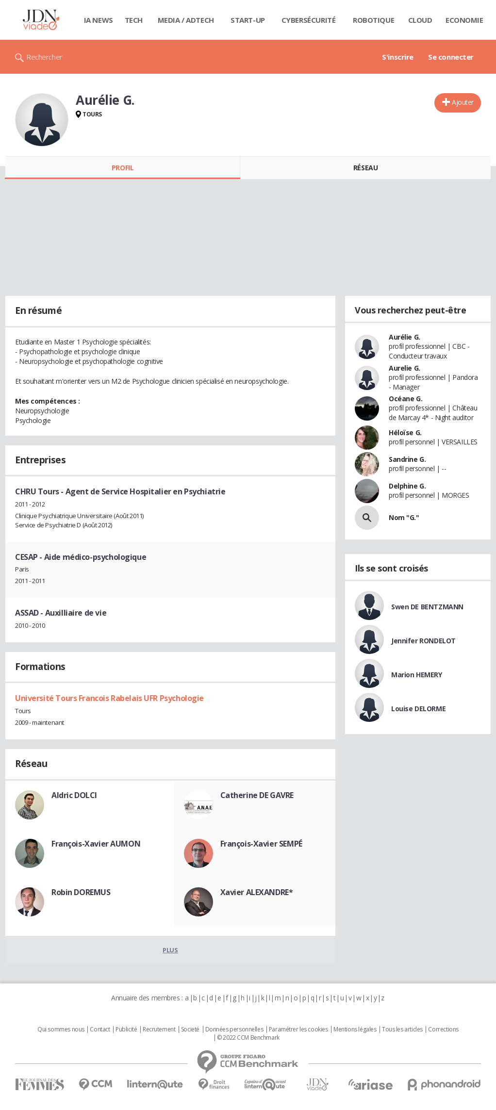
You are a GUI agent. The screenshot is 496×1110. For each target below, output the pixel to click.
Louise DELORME (418, 708)
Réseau (365, 167)
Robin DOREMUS (81, 892)
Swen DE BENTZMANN (427, 606)
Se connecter (451, 57)
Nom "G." (404, 517)
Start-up (248, 20)
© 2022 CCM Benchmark (248, 1037)
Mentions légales (354, 1029)
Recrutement (159, 1029)
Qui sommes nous (60, 1029)
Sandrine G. (407, 459)
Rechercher (44, 57)
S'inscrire (397, 57)
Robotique (373, 20)
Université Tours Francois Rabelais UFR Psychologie (109, 698)
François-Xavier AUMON (95, 843)
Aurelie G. (404, 368)
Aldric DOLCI (74, 795)
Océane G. (405, 398)
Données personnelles (234, 1029)
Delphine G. (407, 485)
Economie (464, 20)
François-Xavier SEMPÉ (261, 843)
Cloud (420, 20)
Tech (134, 20)
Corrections (443, 1029)
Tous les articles (402, 1029)
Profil (122, 167)
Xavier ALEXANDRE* (256, 892)
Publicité (126, 1029)
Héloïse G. (405, 432)
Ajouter (463, 102)
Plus (170, 950)
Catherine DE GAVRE (257, 795)
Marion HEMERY (416, 674)
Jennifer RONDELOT (423, 640)
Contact (100, 1029)
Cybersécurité (308, 20)
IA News (98, 20)
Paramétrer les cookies (298, 1029)
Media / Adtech (186, 20)
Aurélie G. (404, 337)
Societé (190, 1029)
